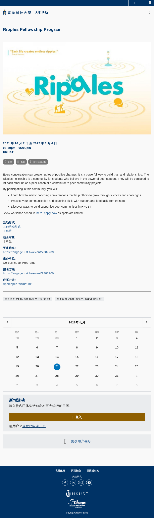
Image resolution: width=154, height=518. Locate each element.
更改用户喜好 (81, 441)
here (39, 213)
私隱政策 (60, 470)
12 (17, 356)
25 (137, 366)
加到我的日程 (39, 162)
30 (57, 338)
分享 (10, 162)
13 (37, 356)
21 (57, 366)
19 (17, 366)
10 (116, 347)
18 (137, 356)
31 (116, 375)
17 (116, 356)
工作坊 (7, 230)
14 (57, 356)
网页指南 (76, 470)
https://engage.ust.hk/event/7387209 (28, 252)
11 (137, 347)
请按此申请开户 (34, 426)
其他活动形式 (11, 226)
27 (37, 375)
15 (77, 356)
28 (17, 338)
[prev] (7, 322)
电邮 (23, 162)
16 (97, 356)
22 (77, 366)
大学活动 (41, 12)
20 (37, 366)
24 (116, 366)
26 (17, 375)
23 (97, 366)
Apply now (50, 213)
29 (37, 338)
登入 (78, 417)
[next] (147, 322)
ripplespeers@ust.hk (17, 284)
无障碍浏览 (93, 470)
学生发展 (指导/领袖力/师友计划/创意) (27, 299)
